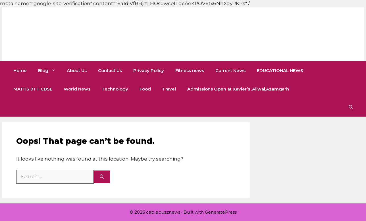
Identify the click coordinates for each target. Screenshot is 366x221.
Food (145, 89)
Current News (230, 70)
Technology (115, 89)
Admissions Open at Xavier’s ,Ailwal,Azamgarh (238, 89)
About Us (77, 70)
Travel (169, 89)
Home (20, 70)
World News (77, 89)
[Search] (102, 177)
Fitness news (189, 70)
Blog (49, 70)
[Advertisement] (103, 13)
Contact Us (110, 70)
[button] (351, 107)
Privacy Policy (148, 70)
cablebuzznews (79, 34)
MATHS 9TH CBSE (32, 89)
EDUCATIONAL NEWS (280, 70)
